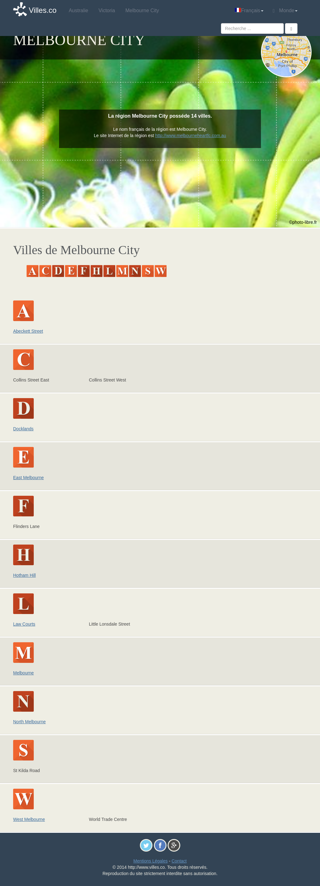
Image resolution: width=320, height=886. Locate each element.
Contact (179, 860)
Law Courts (24, 624)
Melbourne (23, 672)
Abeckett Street (28, 331)
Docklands (23, 428)
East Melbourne (28, 477)
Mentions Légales (150, 860)
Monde (285, 10)
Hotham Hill (24, 575)
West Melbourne (29, 819)
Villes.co (43, 10)
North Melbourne (29, 721)
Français (249, 10)
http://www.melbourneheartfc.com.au (190, 135)
